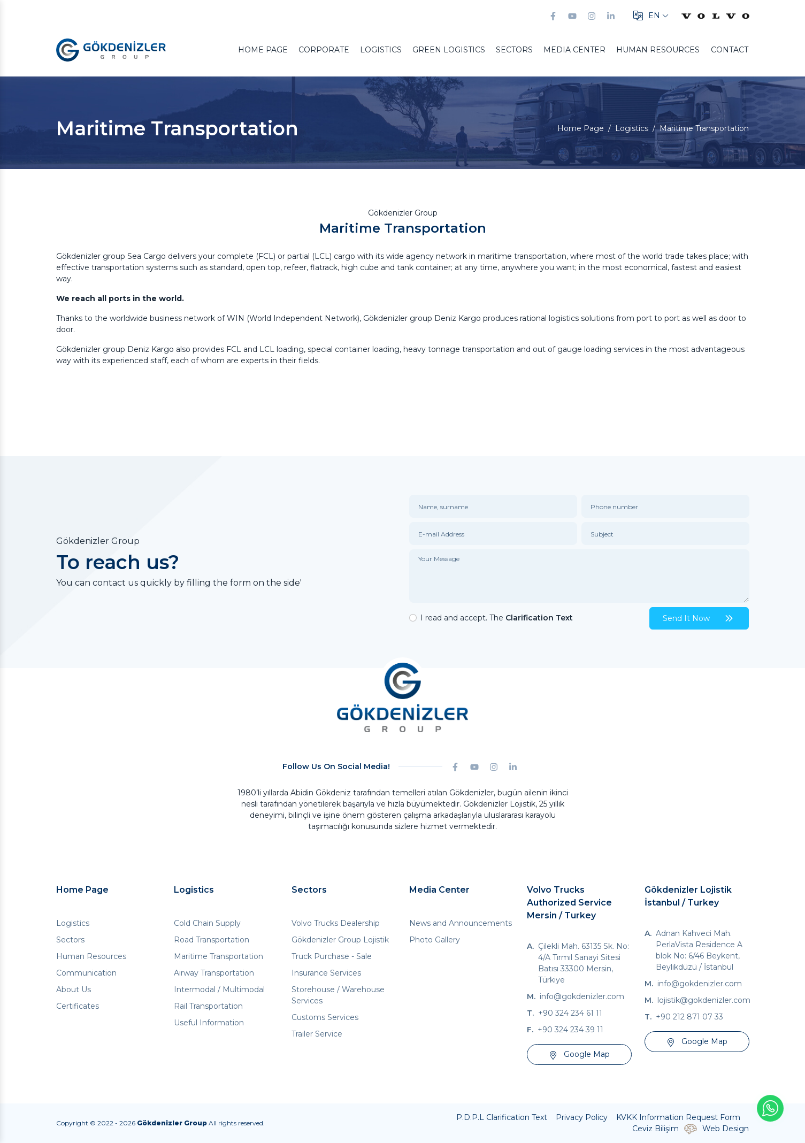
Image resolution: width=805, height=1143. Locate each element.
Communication (86, 973)
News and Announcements (460, 923)
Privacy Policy (582, 1117)
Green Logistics (448, 50)
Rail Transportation (208, 1006)
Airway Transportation (214, 973)
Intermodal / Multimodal (219, 989)
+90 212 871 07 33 (689, 1017)
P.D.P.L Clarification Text (501, 1117)
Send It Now (699, 618)
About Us (73, 989)
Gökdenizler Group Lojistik (340, 940)
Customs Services (325, 1017)
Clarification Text (539, 618)
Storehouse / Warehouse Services (338, 995)
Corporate (323, 50)
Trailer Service (317, 1034)
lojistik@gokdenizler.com (703, 1000)
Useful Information (209, 1022)
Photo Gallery (434, 940)
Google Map (579, 1054)
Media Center (574, 50)
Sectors (514, 50)
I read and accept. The (496, 618)
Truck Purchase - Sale (332, 956)
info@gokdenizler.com (582, 996)
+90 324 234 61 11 (570, 1013)
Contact (729, 50)
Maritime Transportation (218, 956)
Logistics (381, 50)
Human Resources (658, 50)
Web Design (725, 1128)
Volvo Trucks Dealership (336, 923)
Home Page (263, 50)
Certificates (77, 1006)
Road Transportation (211, 940)
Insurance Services (326, 973)
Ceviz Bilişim (655, 1128)
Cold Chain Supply (207, 923)
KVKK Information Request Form (678, 1117)
